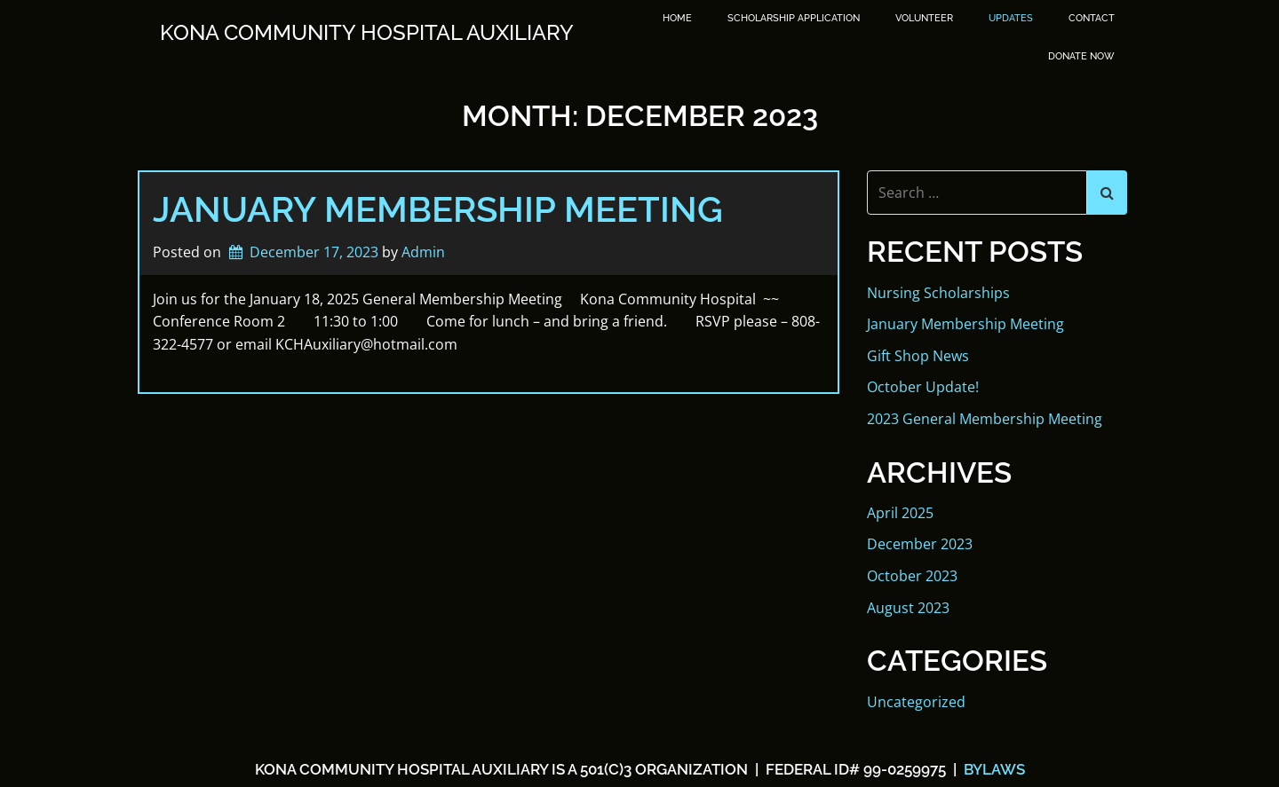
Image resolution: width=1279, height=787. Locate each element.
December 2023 (920, 544)
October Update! (923, 387)
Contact (1091, 18)
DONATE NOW (1081, 56)
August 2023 (908, 608)
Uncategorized (916, 702)
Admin (423, 252)
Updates (1011, 18)
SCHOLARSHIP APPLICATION (793, 18)
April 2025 (900, 513)
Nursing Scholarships (938, 293)
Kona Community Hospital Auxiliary (367, 32)
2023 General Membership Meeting (984, 419)
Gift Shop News (918, 356)
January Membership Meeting (438, 209)
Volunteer (924, 18)
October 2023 (912, 576)
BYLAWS (992, 769)
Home (677, 18)
